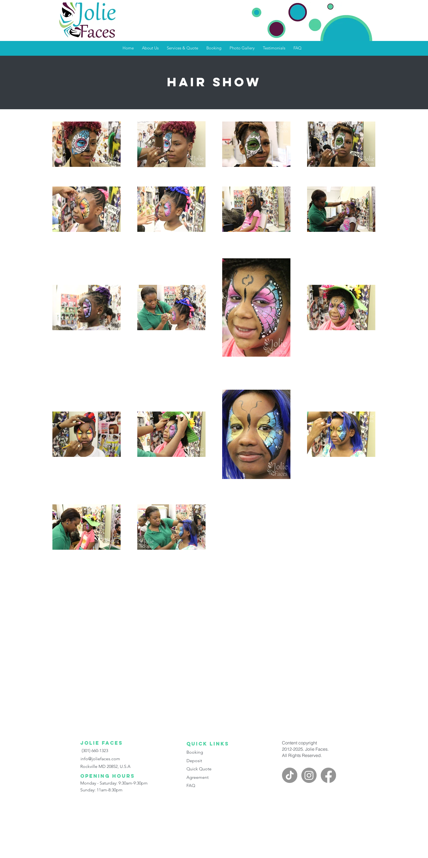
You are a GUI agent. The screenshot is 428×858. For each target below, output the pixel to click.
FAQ (190, 785)
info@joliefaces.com (100, 758)
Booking (194, 752)
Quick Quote (199, 768)
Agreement (197, 777)
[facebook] (328, 775)
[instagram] (309, 775)
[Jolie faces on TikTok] (289, 775)
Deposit (194, 760)
